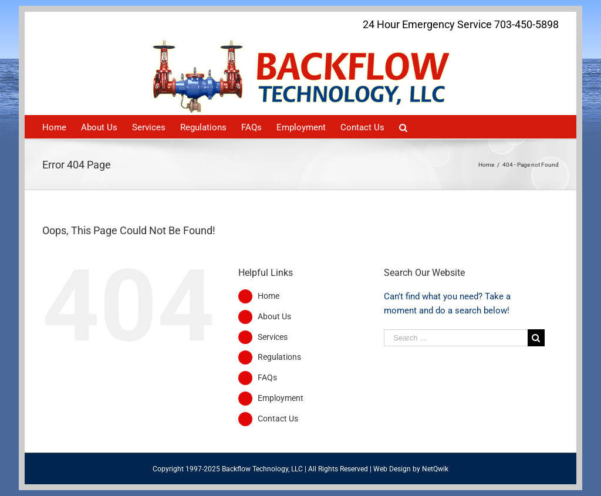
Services (273, 337)
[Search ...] (455, 337)
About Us (274, 316)
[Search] (403, 127)
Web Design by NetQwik (410, 469)
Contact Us (278, 418)
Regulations (279, 357)
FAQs (267, 377)
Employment (280, 398)
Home (268, 296)
